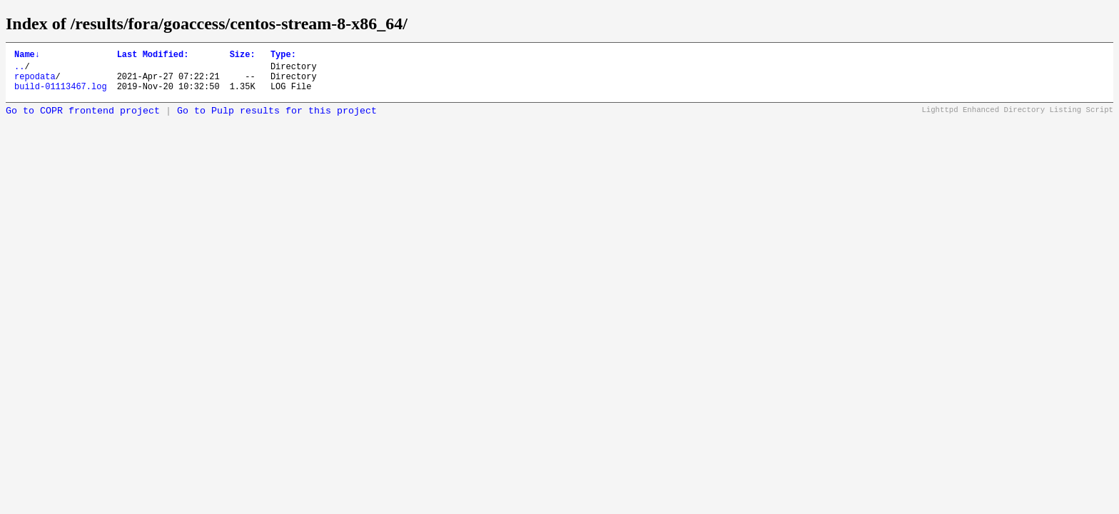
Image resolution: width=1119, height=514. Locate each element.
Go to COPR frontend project (83, 119)
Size (242, 56)
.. (19, 70)
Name (27, 56)
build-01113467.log (60, 95)
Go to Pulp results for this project (277, 119)
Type (283, 56)
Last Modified (153, 56)
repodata (35, 82)
